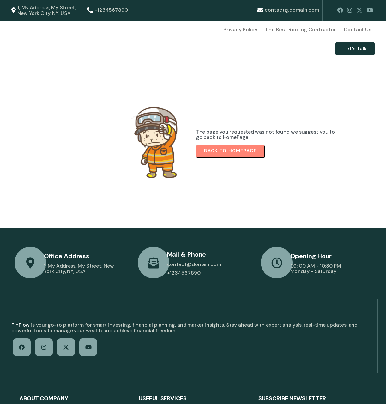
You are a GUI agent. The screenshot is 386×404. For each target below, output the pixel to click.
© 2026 (20, 393)
